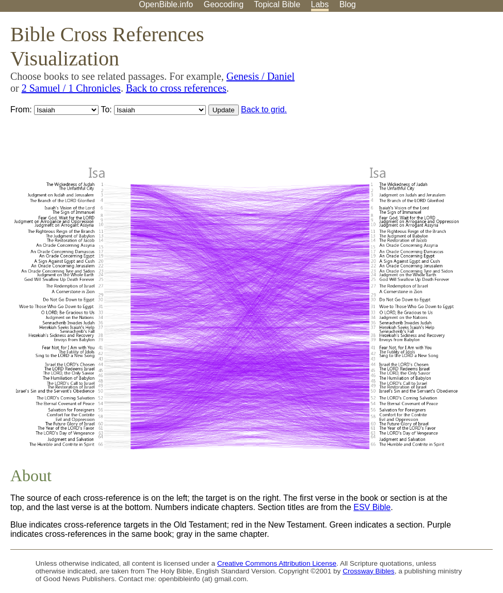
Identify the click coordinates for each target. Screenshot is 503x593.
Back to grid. (264, 109)
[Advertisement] (398, 92)
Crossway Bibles (368, 571)
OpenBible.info (166, 4)
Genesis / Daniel (260, 76)
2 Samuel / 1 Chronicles (71, 88)
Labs (320, 4)
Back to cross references (176, 88)
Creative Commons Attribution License (276, 563)
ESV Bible (372, 507)
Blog (347, 4)
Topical (277, 4)
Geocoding (224, 4)
